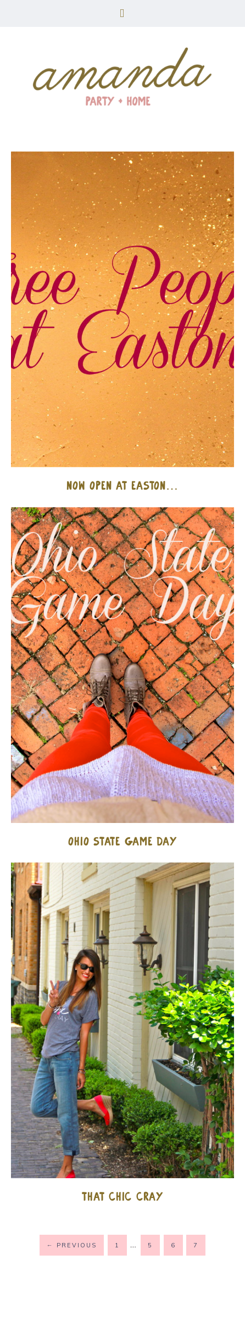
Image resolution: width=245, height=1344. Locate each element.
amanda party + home (122, 77)
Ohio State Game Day (122, 841)
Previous (72, 1245)
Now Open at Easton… (122, 485)
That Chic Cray (122, 1196)
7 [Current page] (195, 1245)
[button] (122, 13)
